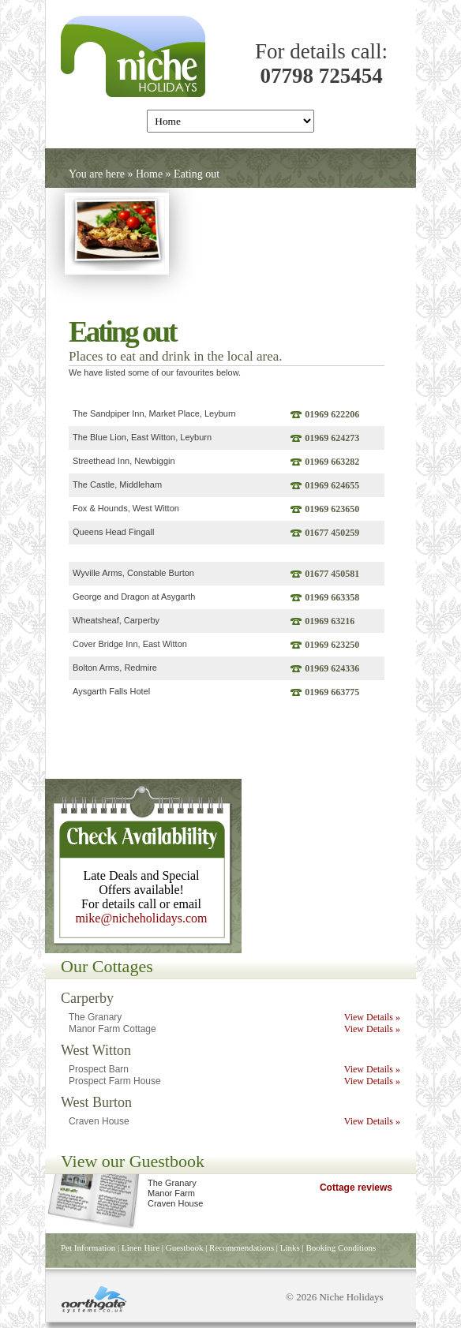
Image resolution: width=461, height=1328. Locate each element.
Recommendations (241, 1247)
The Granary (95, 1017)
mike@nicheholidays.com (141, 918)
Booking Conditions (340, 1247)
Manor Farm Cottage (112, 1028)
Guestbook (185, 1247)
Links (290, 1247)
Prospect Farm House (115, 1081)
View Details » (372, 1017)
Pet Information (88, 1247)
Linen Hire (140, 1247)
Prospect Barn (99, 1069)
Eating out (196, 174)
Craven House (99, 1121)
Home (149, 174)
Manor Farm (171, 1193)
